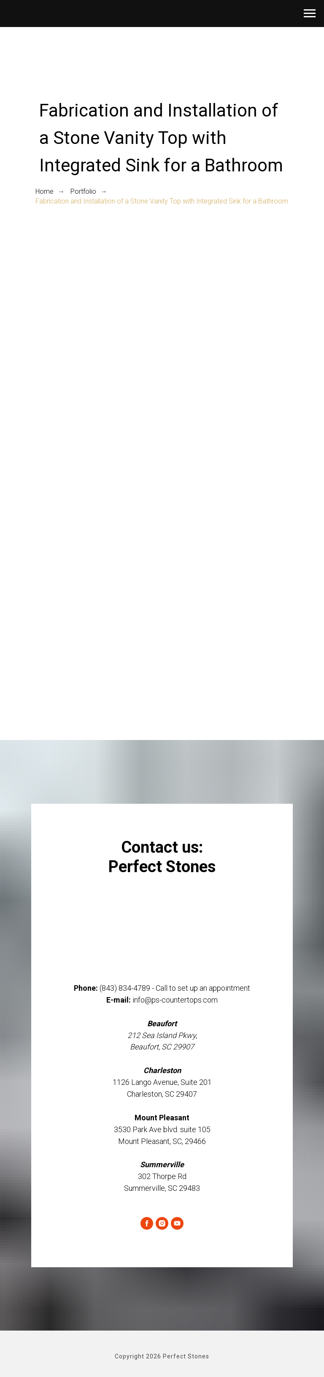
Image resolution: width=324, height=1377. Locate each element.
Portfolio (83, 191)
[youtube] (177, 1223)
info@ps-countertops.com (175, 999)
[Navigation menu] (310, 13)
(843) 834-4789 (125, 988)
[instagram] (162, 1223)
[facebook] (146, 1223)
